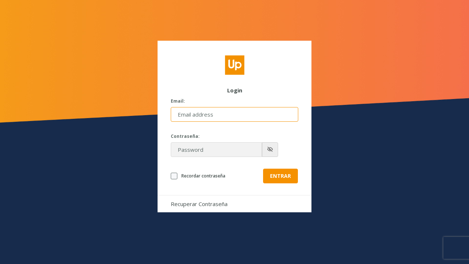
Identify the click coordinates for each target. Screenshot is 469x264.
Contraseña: (185, 136)
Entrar (280, 175)
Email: (178, 101)
